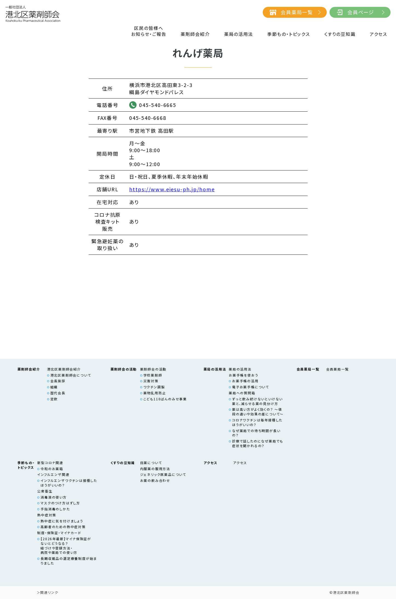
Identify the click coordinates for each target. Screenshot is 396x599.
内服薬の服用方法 (155, 468)
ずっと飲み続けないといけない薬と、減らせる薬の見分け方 (257, 401)
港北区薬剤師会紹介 (64, 369)
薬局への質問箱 (242, 392)
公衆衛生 (44, 491)
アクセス (378, 34)
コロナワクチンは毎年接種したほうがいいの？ (257, 422)
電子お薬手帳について (250, 386)
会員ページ (360, 12)
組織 (54, 386)
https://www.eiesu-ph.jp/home (172, 189)
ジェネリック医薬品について (163, 474)
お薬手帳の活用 (245, 380)
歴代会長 (57, 392)
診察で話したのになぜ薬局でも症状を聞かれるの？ (257, 443)
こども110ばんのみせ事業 (165, 399)
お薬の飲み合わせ (155, 480)
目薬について (151, 462)
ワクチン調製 (154, 386)
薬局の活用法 (238, 34)
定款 (54, 399)
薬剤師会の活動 (153, 369)
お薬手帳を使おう (243, 375)
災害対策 (150, 380)
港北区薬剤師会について (70, 375)
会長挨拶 (57, 380)
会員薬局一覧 (297, 12)
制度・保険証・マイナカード (59, 532)
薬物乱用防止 (154, 392)
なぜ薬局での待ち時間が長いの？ (256, 433)
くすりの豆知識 (339, 34)
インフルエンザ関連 (53, 474)
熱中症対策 (46, 515)
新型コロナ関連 (50, 462)
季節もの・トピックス (288, 34)
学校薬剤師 (152, 375)
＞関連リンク (47, 592)
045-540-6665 (157, 104)
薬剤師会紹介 (195, 34)
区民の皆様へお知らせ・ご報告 (148, 31)
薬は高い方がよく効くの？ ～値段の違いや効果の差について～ (258, 411)
